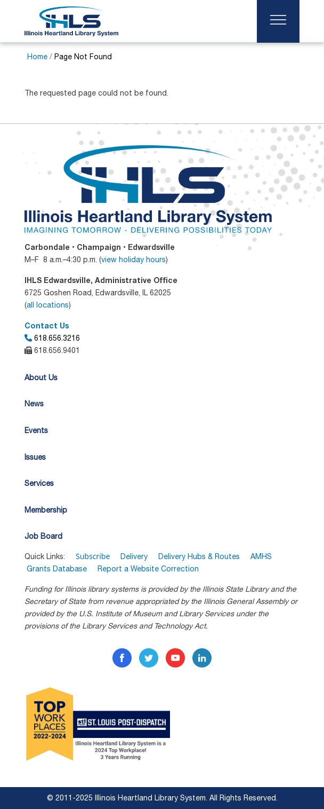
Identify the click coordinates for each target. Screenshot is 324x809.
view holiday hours (133, 259)
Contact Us (47, 325)
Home (37, 56)
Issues (35, 457)
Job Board (43, 536)
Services (39, 483)
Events (36, 430)
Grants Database (62, 568)
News (34, 403)
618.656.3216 (52, 338)
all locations (48, 305)
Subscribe (93, 556)
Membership (46, 510)
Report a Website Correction (148, 568)
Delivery (134, 556)
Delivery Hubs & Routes (199, 556)
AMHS (261, 556)
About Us (41, 377)
